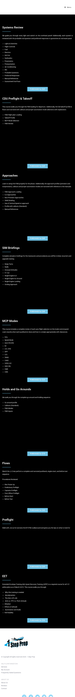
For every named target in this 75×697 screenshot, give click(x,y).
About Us (4, 683)
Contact (4, 688)
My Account (5, 670)
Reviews (4, 686)
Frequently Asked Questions (11, 673)
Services (4, 667)
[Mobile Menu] (67, 7)
